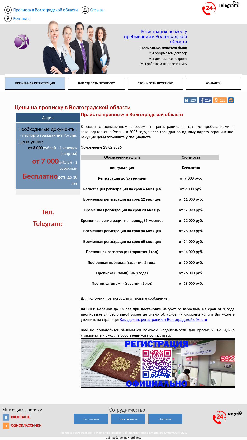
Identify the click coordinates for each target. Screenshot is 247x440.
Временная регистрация (35, 83)
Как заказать (91, 419)
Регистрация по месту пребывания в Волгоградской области (155, 36)
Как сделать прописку (96, 83)
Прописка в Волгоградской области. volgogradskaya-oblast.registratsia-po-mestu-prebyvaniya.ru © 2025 (123, 432)
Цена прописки (128, 419)
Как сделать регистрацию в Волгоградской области (163, 319)
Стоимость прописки (155, 83)
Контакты (213, 83)
